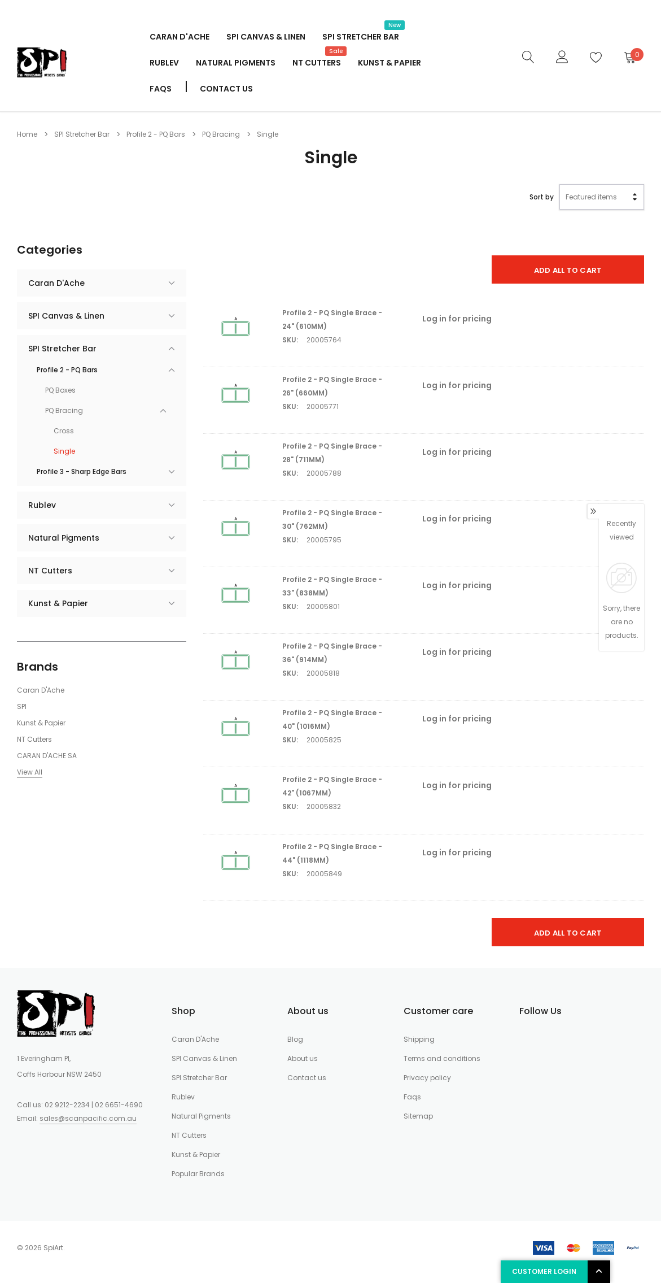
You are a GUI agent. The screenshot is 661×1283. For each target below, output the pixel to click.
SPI (22, 706)
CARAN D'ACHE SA (47, 755)
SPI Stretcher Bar (360, 35)
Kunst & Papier (389, 62)
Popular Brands (198, 1173)
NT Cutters (316, 61)
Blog (295, 1039)
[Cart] (629, 57)
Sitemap (418, 1116)
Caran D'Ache (179, 36)
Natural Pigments (235, 62)
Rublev (164, 62)
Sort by (541, 197)
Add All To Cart (568, 270)
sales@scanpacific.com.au (88, 1118)
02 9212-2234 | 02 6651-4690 (94, 1105)
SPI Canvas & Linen (265, 36)
